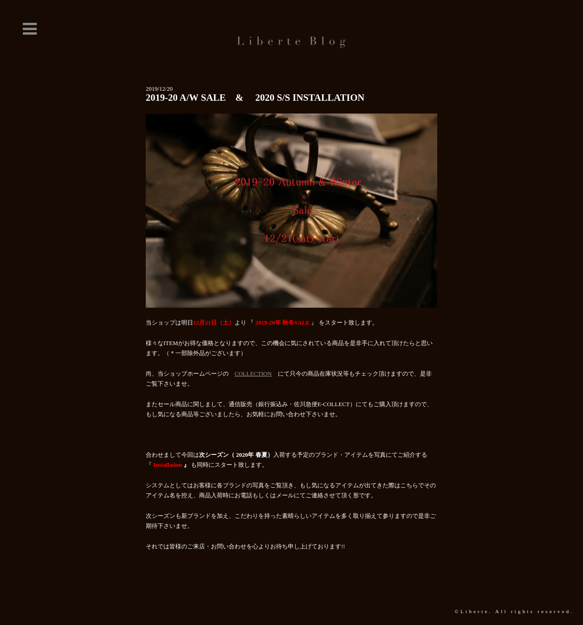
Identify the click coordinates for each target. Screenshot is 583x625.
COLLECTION (253, 373)
